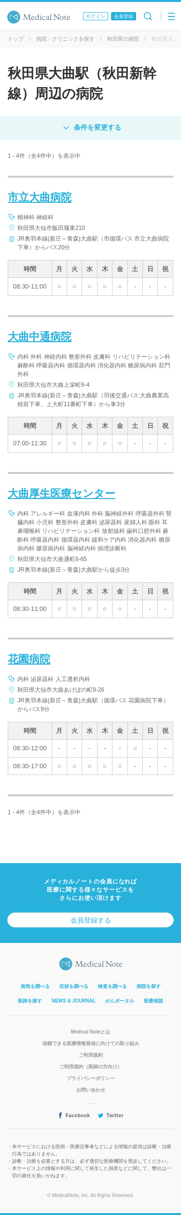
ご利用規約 (91, 1055)
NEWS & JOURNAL (74, 1000)
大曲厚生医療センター (61, 493)
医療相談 (153, 1000)
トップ (16, 39)
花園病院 (29, 659)
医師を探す (30, 1000)
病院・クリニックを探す (65, 39)
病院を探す (149, 986)
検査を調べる (112, 986)
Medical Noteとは (91, 1031)
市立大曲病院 (39, 197)
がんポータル (119, 1000)
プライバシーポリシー (91, 1078)
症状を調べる (73, 986)
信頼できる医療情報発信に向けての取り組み (90, 1043)
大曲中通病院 (39, 337)
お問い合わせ (90, 1090)
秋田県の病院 (123, 39)
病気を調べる (35, 986)
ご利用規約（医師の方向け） (90, 1066)
